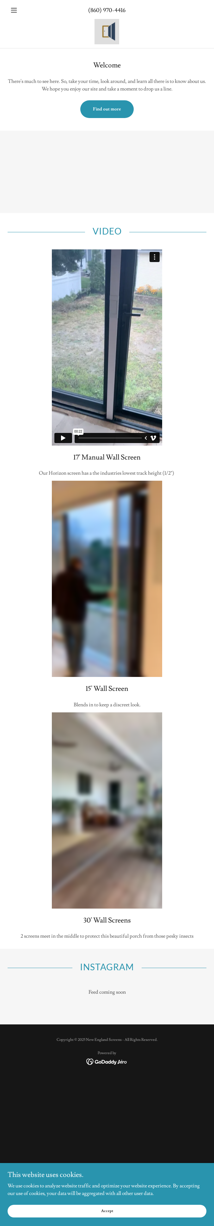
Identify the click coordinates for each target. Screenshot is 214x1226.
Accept (107, 1211)
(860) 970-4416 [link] (106, 10)
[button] (22, 10)
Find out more (107, 109)
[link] (107, 31)
